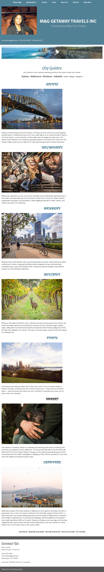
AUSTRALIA (23, 532)
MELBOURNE (52, 147)
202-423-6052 (7, 554)
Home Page (17, 2)
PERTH (52, 337)
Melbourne (36, 76)
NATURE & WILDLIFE (52, 532)
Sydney (25, 76)
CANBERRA (52, 462)
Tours (54, 2)
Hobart (72, 76)
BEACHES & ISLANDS (36, 532)
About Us (64, 2)
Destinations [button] (31, 2)
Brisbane (47, 76)
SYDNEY (52, 84)
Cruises (44, 2)
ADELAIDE (52, 274)
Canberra (79, 76)
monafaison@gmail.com (10, 556)
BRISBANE (52, 208)
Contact (76, 2)
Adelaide (58, 76)
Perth (66, 76)
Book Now (87, 2)
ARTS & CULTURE (68, 532)
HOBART (52, 399)
